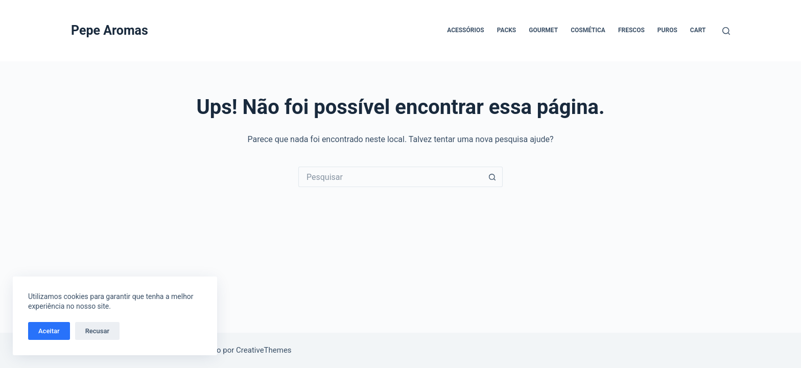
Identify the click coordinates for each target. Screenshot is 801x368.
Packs (506, 30)
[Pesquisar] (726, 31)
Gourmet (543, 30)
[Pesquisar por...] (390, 177)
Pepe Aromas (109, 30)
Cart (698, 30)
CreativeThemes (264, 350)
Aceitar (49, 331)
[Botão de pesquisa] (492, 177)
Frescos (631, 30)
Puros (667, 30)
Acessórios (465, 30)
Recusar (97, 331)
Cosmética (588, 30)
